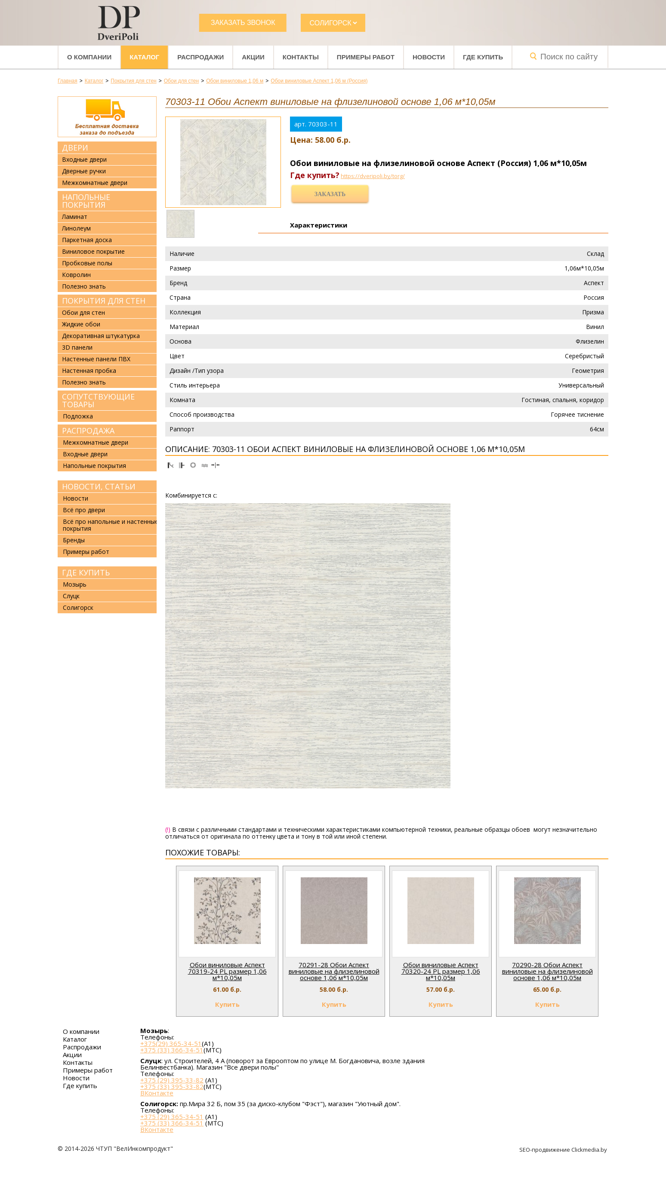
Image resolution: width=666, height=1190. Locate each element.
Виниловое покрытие (93, 251)
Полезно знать (84, 286)
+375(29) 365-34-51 (171, 1043)
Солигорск (78, 607)
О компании (89, 57)
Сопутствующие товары (98, 400)
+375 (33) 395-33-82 (172, 1086)
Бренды (74, 540)
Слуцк (71, 596)
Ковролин (76, 274)
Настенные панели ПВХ (96, 359)
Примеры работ (366, 57)
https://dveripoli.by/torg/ (373, 176)
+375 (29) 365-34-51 (172, 1116)
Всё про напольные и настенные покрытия (110, 524)
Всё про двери (84, 510)
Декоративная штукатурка (101, 335)
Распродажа (88, 430)
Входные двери (84, 159)
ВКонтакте (156, 1093)
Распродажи (200, 57)
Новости (429, 57)
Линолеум (76, 228)
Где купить (483, 57)
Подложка (78, 416)
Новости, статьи (99, 486)
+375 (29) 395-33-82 (172, 1080)
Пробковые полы (87, 263)
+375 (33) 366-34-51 (172, 1049)
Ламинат (74, 216)
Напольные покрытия (86, 201)
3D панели (77, 347)
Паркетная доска (87, 240)
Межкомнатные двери (94, 182)
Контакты (301, 57)
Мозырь (74, 584)
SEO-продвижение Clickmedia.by (563, 1149)
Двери (75, 147)
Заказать (329, 194)
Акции (253, 57)
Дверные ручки (84, 171)
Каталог (144, 57)
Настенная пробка (89, 370)
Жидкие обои (81, 324)
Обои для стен (83, 312)
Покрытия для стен (103, 300)
